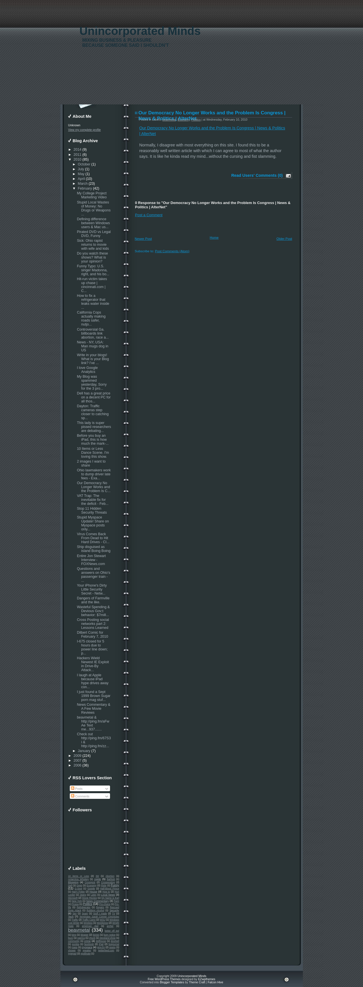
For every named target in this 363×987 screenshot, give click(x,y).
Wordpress (102, 922)
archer (110, 926)
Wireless (87, 922)
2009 (77, 756)
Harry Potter (78, 891)
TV (113, 913)
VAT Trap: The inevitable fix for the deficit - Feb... (92, 500)
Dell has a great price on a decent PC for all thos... (94, 397)
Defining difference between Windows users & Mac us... (93, 223)
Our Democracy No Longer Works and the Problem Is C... (93, 487)
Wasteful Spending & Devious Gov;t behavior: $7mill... (93, 611)
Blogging (73, 882)
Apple (97, 879)
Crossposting (108, 882)
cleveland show (108, 937)
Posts (77, 788)
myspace (87, 947)
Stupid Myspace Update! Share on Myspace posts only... (93, 523)
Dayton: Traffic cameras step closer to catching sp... (93, 412)
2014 (77, 150)
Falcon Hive (215, 982)
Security (114, 910)
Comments (80, 796)
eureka (75, 944)
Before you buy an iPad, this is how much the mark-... (93, 440)
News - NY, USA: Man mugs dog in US (92, 346)
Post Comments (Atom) (172, 251)
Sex (75, 913)
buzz (70, 937)
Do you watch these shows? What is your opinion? (92, 257)
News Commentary (97, 901)
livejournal (114, 944)
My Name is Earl (110, 897)
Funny (115, 885)
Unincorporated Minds (140, 31)
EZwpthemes (206, 979)
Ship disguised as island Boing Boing (93, 549)
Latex (93, 894)
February (85, 188)
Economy (91, 885)
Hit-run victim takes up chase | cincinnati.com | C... (92, 285)
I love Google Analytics (87, 370)
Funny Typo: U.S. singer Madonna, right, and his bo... (93, 270)
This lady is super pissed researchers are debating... (94, 427)
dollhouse (101, 941)
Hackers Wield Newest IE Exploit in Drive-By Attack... (93, 664)
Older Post (284, 238)
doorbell (115, 941)
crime (87, 941)
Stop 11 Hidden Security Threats (92, 510)
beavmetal (79, 930)
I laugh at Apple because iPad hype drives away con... (92, 681)
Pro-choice (105, 904)
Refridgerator (83, 907)
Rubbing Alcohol (95, 910)
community (73, 941)
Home (214, 237)
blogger (84, 934)
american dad (90, 926)
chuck (92, 937)
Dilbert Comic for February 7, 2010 (92, 635)
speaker (87, 950)
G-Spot (78, 888)
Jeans (83, 894)
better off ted (112, 930)
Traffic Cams (89, 919)
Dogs (79, 885)
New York (77, 901)
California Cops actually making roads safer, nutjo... (91, 318)
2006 (77, 765)
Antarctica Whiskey (78, 879)
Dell (70, 885)
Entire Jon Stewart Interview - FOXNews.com (91, 560)
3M (97, 876)
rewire (112, 947)
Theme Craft (197, 982)
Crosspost (90, 882)
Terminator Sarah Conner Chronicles (99, 916)
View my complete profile (84, 129)
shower (72, 950)
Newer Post (143, 238)
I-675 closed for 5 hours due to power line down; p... (92, 647)
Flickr (104, 885)
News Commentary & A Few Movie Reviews (93, 709)
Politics (87, 904)
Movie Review (89, 897)
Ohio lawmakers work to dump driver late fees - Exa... (94, 474)
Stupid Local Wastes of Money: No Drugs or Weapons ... (94, 208)
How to (106, 891)
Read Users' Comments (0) (257, 175)
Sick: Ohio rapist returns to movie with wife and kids (93, 245)
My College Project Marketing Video (92, 195)
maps (74, 947)
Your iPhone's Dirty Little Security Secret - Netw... (92, 589)
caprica (81, 937)
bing (74, 934)
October (84, 164)
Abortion (109, 876)
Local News (108, 894)
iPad (101, 944)
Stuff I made (100, 913)
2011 (77, 155)
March (83, 184)
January (84, 751)
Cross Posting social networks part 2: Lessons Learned (93, 624)
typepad (72, 953)
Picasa (75, 904)
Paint (116, 901)
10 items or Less (78, 876)
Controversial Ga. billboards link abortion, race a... (93, 333)
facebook (89, 944)
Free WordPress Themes (164, 979)
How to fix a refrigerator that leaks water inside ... (93, 302)
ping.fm (101, 947)
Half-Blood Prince (109, 888)
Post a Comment (148, 215)
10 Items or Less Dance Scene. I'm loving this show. (93, 453)
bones (96, 934)
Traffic (75, 919)
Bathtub (111, 879)
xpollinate (85, 953)
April (81, 179)
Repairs (100, 907)
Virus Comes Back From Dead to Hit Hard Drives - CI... (93, 538)
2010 (77, 159)
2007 (77, 761)
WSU (102, 919)
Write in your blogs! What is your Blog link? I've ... (93, 359)
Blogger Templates (172, 982)
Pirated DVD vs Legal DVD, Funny (94, 234)
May (81, 174)
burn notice (110, 934)
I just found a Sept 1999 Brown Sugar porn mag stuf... (93, 696)
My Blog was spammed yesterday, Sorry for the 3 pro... (92, 382)
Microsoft (73, 897)
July (81, 169)
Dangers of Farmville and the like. (93, 600)
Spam (85, 913)
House (93, 891)
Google (91, 888)
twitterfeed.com (106, 950)
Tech (71, 916)
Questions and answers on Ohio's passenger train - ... (93, 575)
